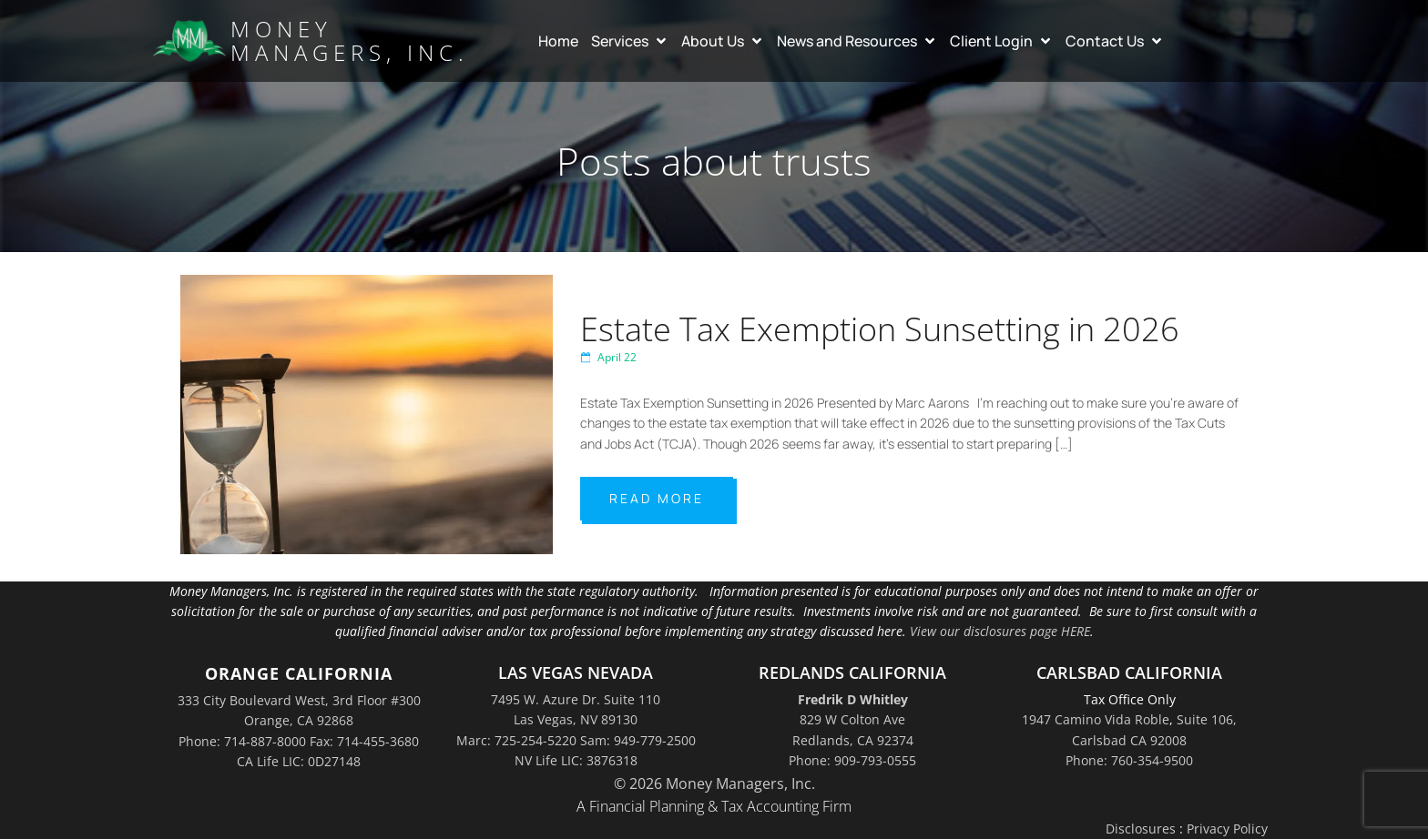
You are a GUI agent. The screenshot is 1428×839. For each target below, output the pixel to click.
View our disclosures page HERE (1000, 631)
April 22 (608, 357)
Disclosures (1141, 828)
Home (558, 41)
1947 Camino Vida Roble (1095, 719)
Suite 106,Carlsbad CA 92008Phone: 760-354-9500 (1151, 740)
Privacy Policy (1227, 828)
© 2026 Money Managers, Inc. (714, 783)
